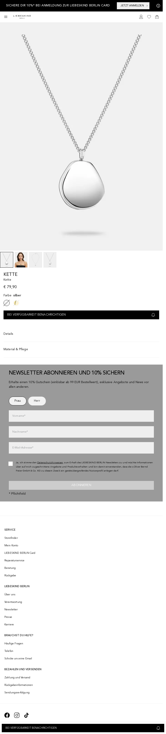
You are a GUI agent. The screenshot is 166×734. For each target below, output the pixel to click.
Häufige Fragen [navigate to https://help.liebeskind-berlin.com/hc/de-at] (13, 643)
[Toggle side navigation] (6, 17)
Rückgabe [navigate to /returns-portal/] (10, 575)
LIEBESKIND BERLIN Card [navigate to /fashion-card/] (19, 553)
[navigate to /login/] (141, 17)
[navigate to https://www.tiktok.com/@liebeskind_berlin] (26, 715)
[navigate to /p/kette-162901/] (16, 303)
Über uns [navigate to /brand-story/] (9, 594)
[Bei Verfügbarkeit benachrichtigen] (83, 728)
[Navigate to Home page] (22, 17)
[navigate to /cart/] (157, 17)
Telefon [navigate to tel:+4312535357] (8, 651)
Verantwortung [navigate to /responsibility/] (13, 602)
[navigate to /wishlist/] (149, 17)
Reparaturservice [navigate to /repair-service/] (14, 560)
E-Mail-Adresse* (22, 447)
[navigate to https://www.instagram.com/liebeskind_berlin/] (16, 715)
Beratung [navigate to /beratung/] (10, 568)
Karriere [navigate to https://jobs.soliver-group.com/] (9, 624)
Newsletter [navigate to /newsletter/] (11, 609)
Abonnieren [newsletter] (81, 485)
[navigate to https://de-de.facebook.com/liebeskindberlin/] (7, 715)
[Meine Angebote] (157, 5)
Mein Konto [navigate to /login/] (11, 545)
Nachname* (20, 431)
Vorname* (18, 415)
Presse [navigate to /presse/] (8, 617)
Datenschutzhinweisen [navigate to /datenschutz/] (50, 463)
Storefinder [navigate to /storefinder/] (11, 538)
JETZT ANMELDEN (134, 5)
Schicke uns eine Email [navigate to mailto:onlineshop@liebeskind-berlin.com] (18, 658)
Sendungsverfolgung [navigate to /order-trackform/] (17, 692)
